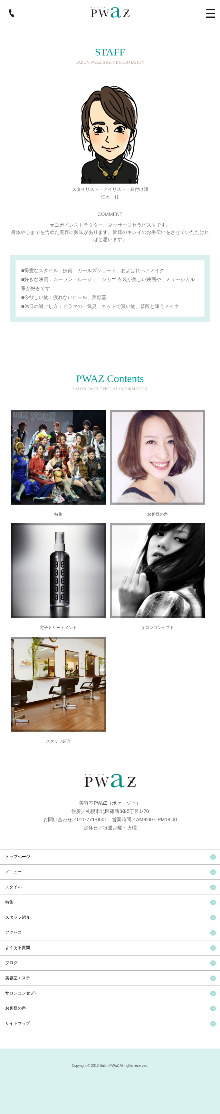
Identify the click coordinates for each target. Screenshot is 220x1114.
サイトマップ (17, 1023)
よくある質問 (17, 947)
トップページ (17, 856)
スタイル (13, 887)
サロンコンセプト (21, 993)
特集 (9, 902)
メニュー (13, 871)
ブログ (11, 962)
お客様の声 (15, 1008)
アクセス (13, 932)
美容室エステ (17, 978)
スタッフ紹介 (17, 917)
